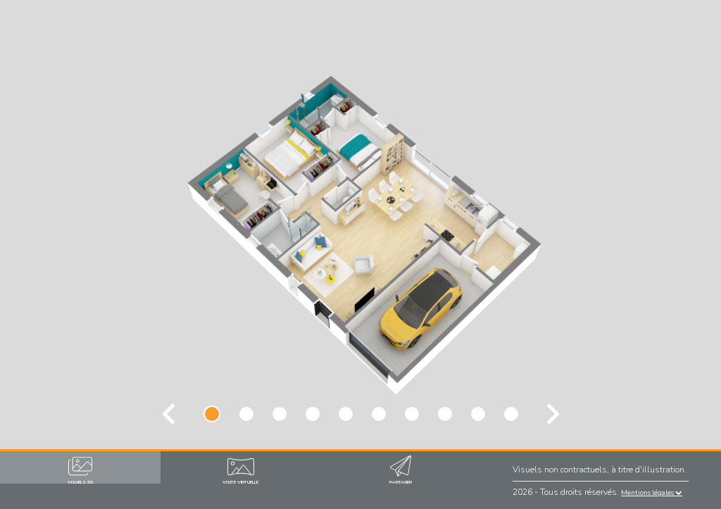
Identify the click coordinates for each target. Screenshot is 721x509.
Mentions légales (651, 492)
